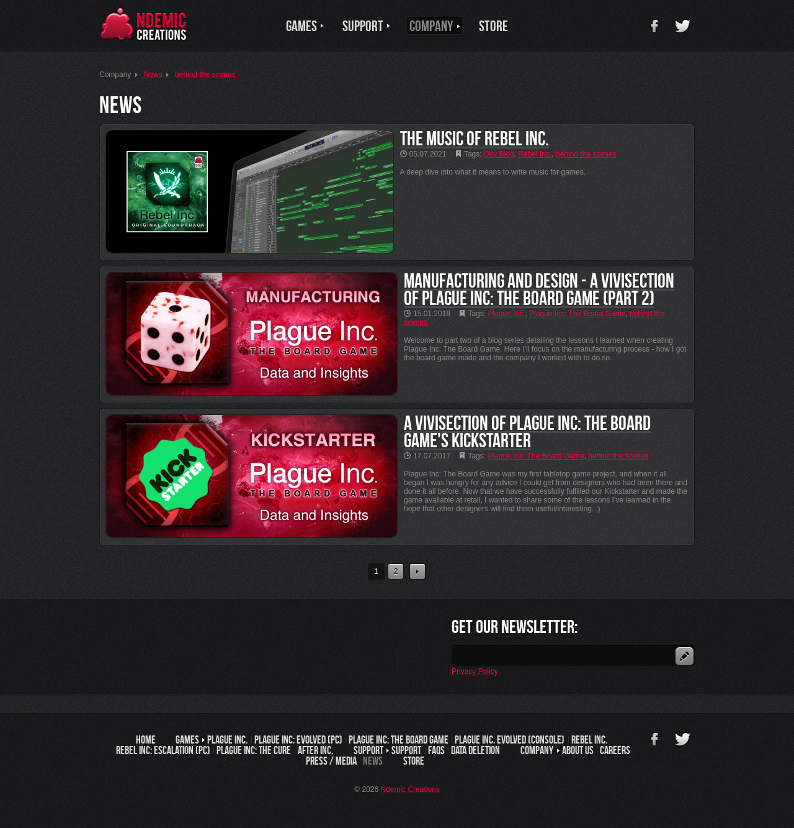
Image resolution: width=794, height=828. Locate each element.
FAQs (436, 750)
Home (146, 740)
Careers (615, 750)
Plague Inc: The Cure (253, 750)
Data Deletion (475, 750)
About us (578, 750)
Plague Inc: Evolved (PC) (298, 740)
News (373, 761)
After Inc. (315, 750)
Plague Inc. (227, 740)
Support (406, 750)
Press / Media (331, 761)
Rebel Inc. (589, 740)
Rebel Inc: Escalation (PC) (163, 750)
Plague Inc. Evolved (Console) (509, 740)
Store (413, 761)
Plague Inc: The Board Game (398, 740)
